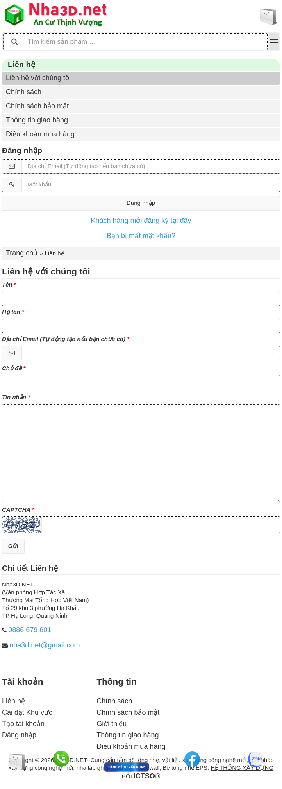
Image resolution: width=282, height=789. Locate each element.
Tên (7, 284)
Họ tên (11, 311)
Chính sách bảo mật (37, 106)
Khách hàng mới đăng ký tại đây (141, 220)
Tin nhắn (14, 397)
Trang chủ (21, 253)
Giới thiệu (111, 724)
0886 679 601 (29, 630)
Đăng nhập (141, 202)
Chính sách (23, 92)
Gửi (13, 546)
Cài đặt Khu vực (27, 712)
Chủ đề (11, 368)
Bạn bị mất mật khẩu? (141, 236)
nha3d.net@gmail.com (44, 645)
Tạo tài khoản (23, 724)
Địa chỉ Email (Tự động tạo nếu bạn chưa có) (63, 338)
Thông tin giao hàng (37, 120)
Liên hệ (13, 701)
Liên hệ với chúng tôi (38, 78)
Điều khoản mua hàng (40, 134)
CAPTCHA (16, 509)
